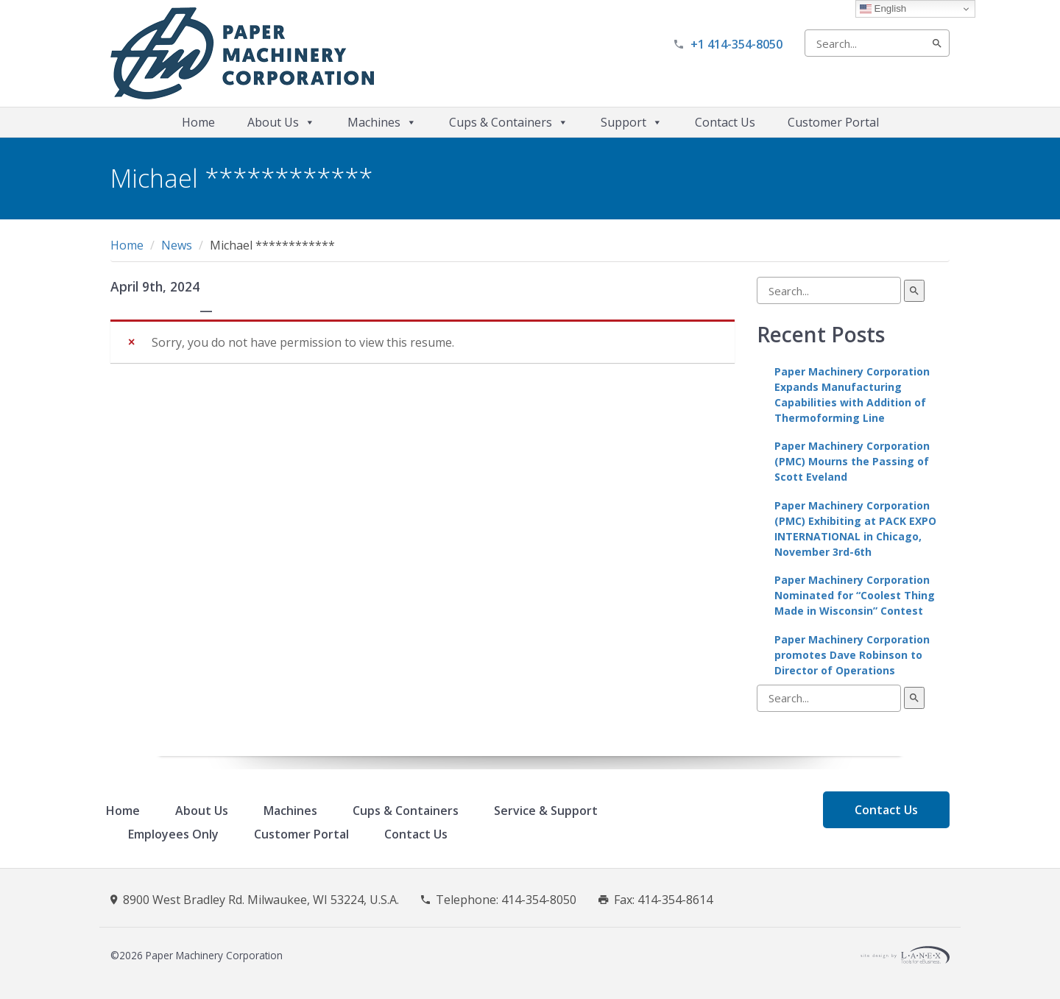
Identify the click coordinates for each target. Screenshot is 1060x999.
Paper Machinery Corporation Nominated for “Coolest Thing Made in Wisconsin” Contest (854, 595)
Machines (382, 122)
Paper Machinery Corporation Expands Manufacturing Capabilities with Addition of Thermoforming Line (852, 394)
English (883, 9)
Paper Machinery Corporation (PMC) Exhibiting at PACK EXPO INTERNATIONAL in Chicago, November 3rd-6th (855, 528)
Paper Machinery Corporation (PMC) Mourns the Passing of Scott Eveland (852, 461)
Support (631, 122)
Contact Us (725, 122)
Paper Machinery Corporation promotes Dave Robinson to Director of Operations (852, 654)
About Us (281, 122)
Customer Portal (833, 122)
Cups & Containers (508, 122)
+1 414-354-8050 (736, 44)
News (176, 245)
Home (198, 122)
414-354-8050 (538, 900)
